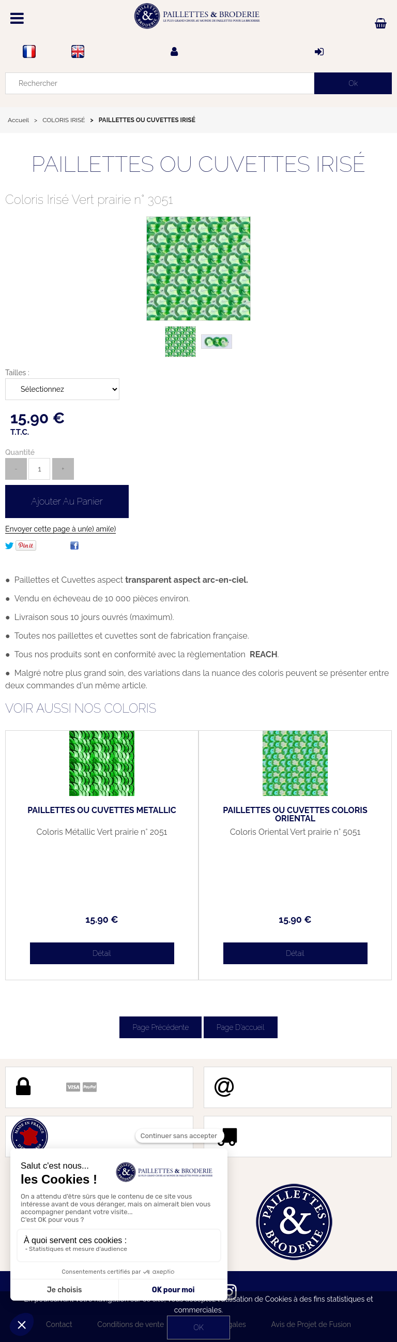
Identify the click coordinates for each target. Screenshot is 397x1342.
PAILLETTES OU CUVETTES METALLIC (101, 810)
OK (198, 1327)
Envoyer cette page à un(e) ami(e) (60, 529)
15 (101, 919)
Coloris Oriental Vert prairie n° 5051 (295, 832)
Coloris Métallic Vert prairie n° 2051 (102, 832)
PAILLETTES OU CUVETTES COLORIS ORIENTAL (295, 814)
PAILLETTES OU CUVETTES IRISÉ (198, 164)
